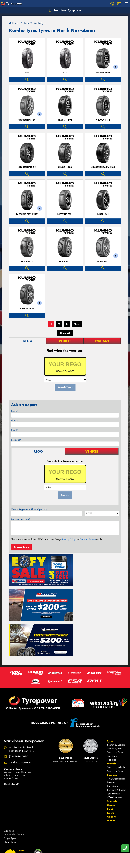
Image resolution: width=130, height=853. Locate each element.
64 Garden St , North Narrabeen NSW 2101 (22, 705)
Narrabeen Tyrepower (65, 10)
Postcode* (16, 439)
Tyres (110, 697)
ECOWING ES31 (65, 214)
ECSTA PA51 (65, 261)
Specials (112, 757)
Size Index (9, 786)
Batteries (111, 738)
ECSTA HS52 (27, 261)
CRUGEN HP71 (103, 72)
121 (27, 72)
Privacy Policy (68, 539)
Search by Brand (115, 708)
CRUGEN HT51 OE (27, 167)
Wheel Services (114, 753)
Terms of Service (88, 539)
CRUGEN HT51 (103, 120)
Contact (111, 761)
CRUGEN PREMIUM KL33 (103, 167)
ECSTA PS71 (103, 261)
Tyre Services (113, 749)
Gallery (111, 772)
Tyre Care (112, 711)
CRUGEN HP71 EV (27, 120)
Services (112, 730)
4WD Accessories (116, 734)
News (110, 768)
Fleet (110, 764)
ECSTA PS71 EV (27, 308)
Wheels (111, 719)
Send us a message (19, 718)
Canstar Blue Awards (14, 790)
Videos (111, 776)
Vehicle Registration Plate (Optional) (29, 509)
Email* (14, 430)
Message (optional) (20, 519)
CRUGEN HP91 (65, 120)
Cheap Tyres (10, 797)
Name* (15, 411)
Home (13, 23)
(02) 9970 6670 (18, 712)
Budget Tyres (10, 794)
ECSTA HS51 (103, 214)
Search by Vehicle (116, 700)
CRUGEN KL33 (65, 167)
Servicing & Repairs (116, 745)
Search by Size (114, 704)
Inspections (112, 742)
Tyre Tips (111, 715)
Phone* (14, 420)
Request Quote (21, 547)
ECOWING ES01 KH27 (27, 214)
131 (65, 72)
